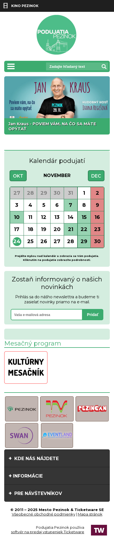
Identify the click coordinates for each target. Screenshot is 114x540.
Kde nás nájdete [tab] (33, 458)
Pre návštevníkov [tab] (35, 493)
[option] (57, 105)
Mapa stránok (90, 514)
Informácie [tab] (25, 476)
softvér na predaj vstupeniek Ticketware (47, 532)
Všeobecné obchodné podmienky (43, 514)
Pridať (93, 314)
